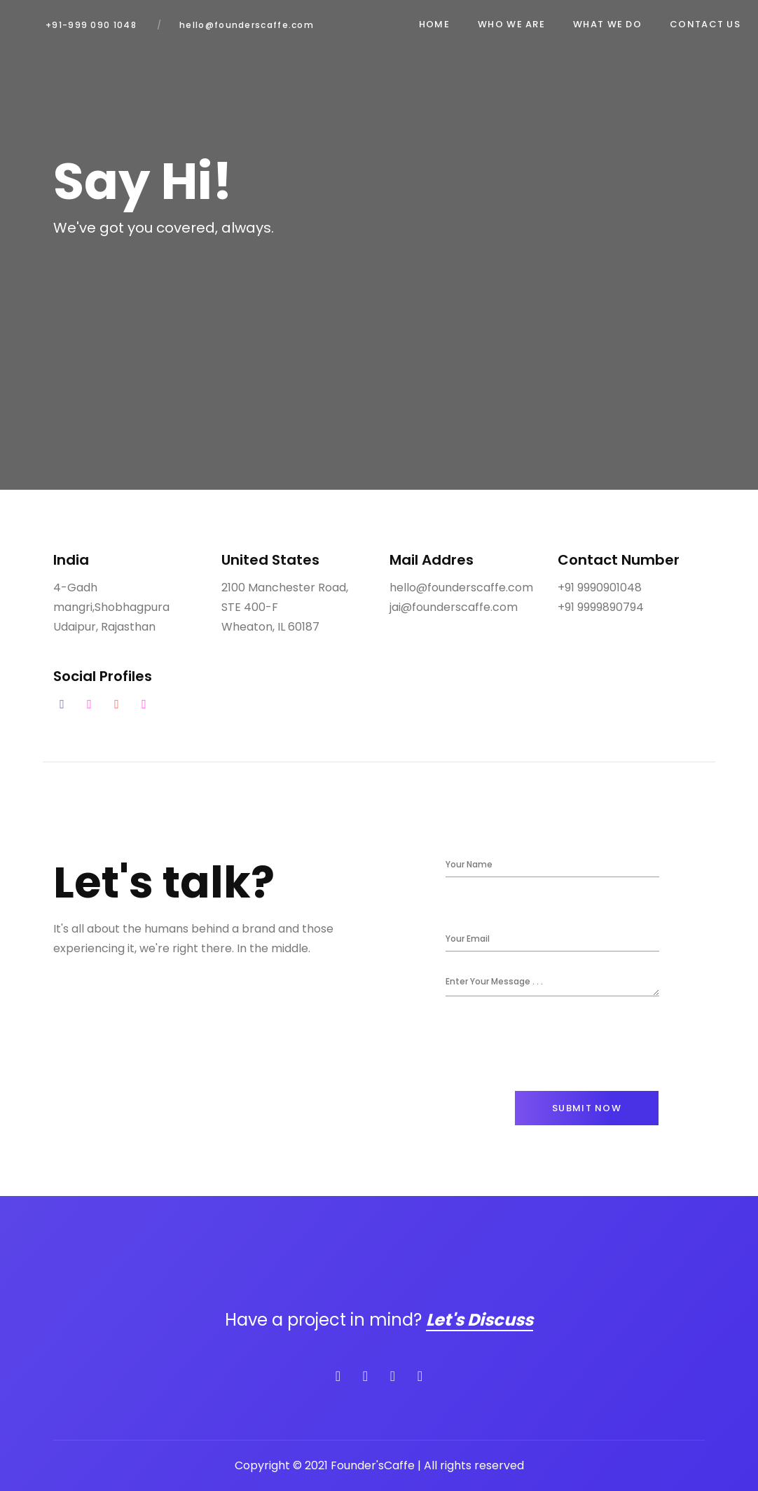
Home (434, 24)
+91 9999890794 (601, 607)
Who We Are (511, 24)
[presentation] (552, 1043)
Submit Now (586, 1108)
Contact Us (705, 24)
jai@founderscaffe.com (454, 607)
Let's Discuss (479, 1319)
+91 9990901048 (600, 587)
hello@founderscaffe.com (246, 24)
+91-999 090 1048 (91, 24)
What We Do (607, 24)
